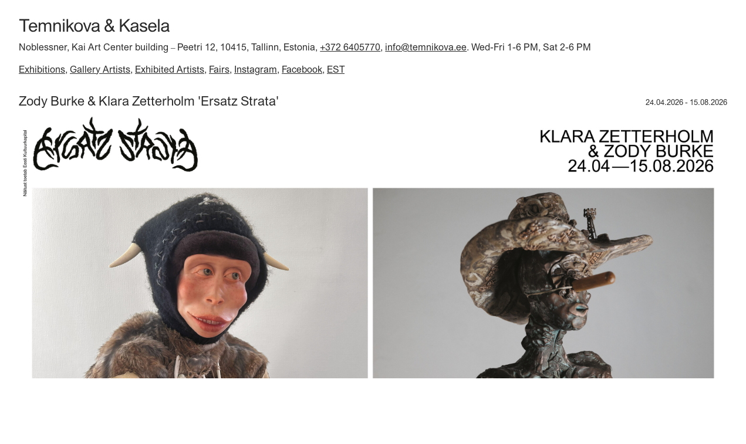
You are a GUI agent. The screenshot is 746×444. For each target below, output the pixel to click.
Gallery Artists (100, 69)
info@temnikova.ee (426, 47)
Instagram (255, 69)
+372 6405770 (350, 47)
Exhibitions (42, 69)
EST (336, 69)
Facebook (302, 69)
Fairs (219, 69)
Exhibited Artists (169, 69)
